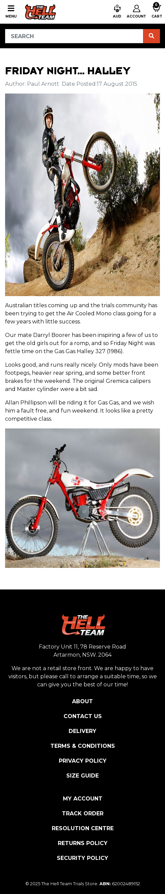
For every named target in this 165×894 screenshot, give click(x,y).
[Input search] (74, 36)
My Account (82, 798)
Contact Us (83, 716)
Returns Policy (83, 843)
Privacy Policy (83, 761)
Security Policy (82, 858)
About (82, 701)
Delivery (82, 731)
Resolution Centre (83, 828)
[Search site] (151, 36)
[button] (117, 12)
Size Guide (82, 775)
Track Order (82, 813)
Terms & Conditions (82, 746)
